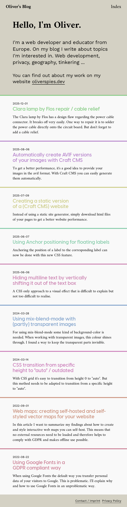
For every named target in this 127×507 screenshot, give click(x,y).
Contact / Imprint (87, 500)
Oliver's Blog (18, 7)
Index (116, 7)
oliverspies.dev (48, 81)
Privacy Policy (111, 500)
